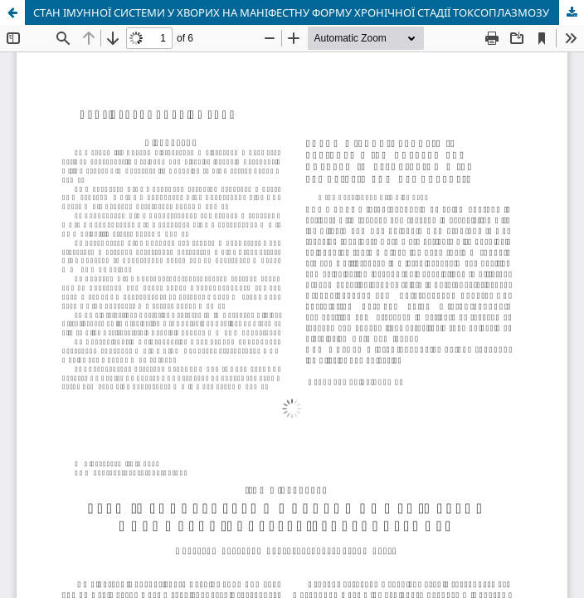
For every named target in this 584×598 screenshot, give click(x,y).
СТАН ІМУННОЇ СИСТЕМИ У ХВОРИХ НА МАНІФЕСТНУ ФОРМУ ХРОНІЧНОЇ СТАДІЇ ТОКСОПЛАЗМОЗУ (291, 12)
